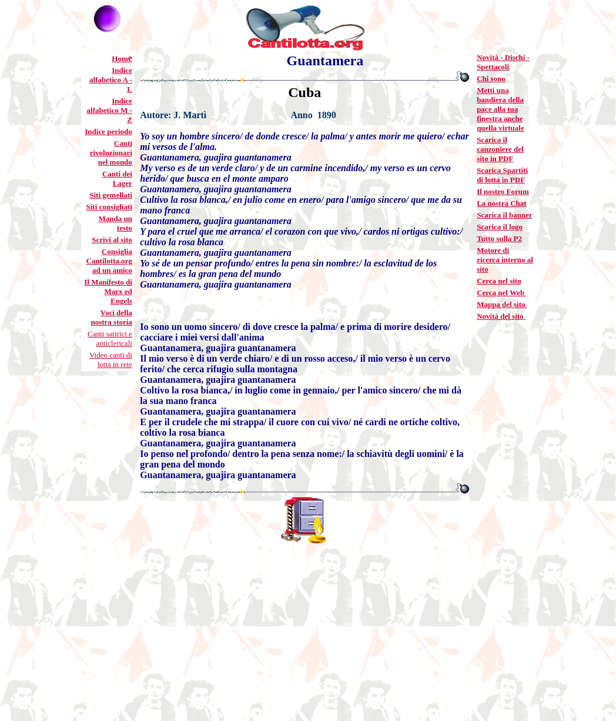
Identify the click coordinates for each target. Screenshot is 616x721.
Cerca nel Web (501, 292)
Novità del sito (501, 316)
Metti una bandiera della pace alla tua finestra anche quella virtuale (500, 109)
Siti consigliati (109, 206)
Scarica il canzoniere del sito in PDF (500, 149)
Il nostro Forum (503, 191)
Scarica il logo (500, 226)
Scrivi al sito (112, 239)
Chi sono (491, 78)
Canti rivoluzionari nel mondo (111, 152)
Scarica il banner (505, 215)
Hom (120, 58)
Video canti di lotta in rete (110, 360)
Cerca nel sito (499, 280)
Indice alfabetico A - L (110, 80)
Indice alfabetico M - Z (109, 110)
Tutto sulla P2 (499, 238)
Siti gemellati (110, 195)
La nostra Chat (502, 203)
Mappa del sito (502, 304)
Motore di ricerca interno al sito (505, 259)
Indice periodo (108, 131)
